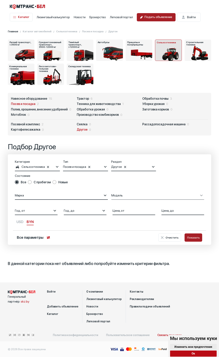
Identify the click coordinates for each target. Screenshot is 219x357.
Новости (80, 17)
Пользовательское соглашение (128, 335)
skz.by (25, 301)
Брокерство (97, 17)
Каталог (21, 17)
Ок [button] (193, 353)
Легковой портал (121, 17)
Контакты (136, 291)
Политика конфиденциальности (75, 335)
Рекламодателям (142, 299)
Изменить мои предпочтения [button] (193, 346)
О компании (94, 291)
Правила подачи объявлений (150, 306)
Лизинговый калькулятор (53, 17)
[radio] (20, 182)
